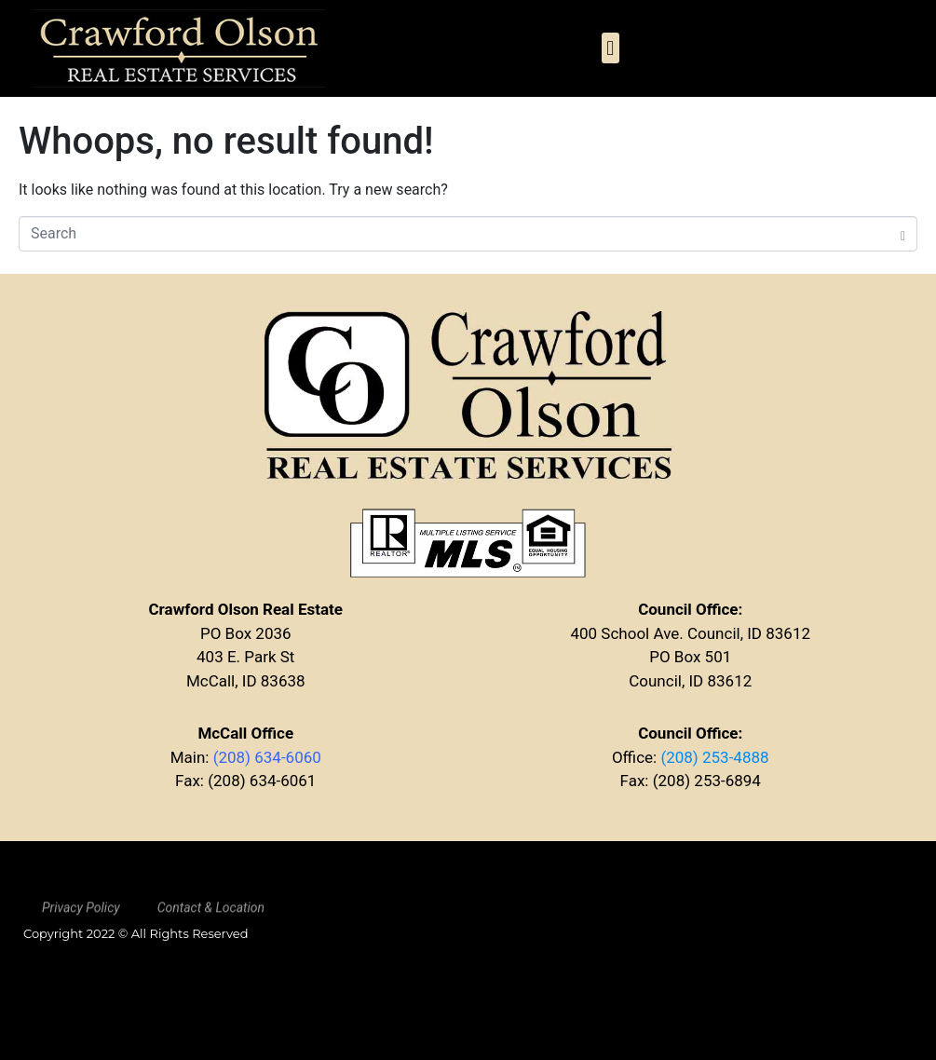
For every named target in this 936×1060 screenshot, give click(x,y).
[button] (610, 48)
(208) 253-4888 (714, 757)
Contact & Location (211, 913)
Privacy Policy (81, 913)
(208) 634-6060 (267, 757)
